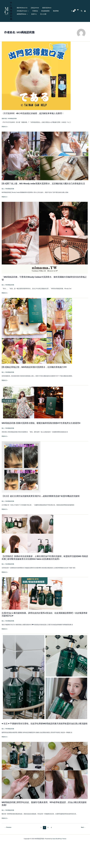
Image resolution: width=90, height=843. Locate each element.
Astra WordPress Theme (59, 838)
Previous (8, 830)
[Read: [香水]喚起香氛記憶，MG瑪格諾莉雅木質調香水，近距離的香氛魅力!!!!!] (37, 330)
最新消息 (4, 116)
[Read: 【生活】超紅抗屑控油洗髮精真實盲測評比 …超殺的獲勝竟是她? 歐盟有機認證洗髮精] (21, 467)
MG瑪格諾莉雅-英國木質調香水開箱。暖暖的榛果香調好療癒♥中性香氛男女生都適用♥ (44, 423)
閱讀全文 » (5, 124)
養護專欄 (39, 9)
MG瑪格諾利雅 (11, 9)
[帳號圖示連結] (85, 9)
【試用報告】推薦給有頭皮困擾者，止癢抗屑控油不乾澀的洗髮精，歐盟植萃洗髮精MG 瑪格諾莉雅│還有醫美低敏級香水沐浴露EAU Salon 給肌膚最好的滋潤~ (45, 557)
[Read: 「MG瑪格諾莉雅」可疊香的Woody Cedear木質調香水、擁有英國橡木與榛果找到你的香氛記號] (45, 237)
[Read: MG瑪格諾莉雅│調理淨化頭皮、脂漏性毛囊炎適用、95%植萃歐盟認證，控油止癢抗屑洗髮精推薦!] (45, 772)
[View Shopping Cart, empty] (73, 9)
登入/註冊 (20, 13)
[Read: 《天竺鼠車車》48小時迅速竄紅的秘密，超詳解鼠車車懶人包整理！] (36, 73)
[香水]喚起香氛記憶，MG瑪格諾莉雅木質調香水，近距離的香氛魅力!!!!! (37, 367)
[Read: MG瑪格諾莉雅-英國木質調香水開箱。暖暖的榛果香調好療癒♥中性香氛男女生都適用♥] (33, 402)
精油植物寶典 (29, 9)
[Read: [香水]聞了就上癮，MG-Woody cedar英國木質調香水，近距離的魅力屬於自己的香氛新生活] (45, 153)
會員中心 (61, 9)
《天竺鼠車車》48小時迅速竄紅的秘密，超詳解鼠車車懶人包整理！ (35, 110)
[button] (64, 6)
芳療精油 (20, 9)
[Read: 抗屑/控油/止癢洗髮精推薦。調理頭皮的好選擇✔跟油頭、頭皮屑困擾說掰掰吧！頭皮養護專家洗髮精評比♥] (32, 593)
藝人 (3, 188)
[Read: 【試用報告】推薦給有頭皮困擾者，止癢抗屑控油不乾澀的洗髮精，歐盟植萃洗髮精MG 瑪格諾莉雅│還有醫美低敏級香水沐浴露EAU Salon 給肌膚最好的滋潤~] (27, 533)
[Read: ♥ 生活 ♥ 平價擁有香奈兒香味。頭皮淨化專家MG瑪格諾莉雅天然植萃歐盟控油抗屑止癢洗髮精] (45, 676)
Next (83, 830)
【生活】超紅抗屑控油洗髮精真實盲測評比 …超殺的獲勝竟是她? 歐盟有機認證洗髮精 (44, 496)
